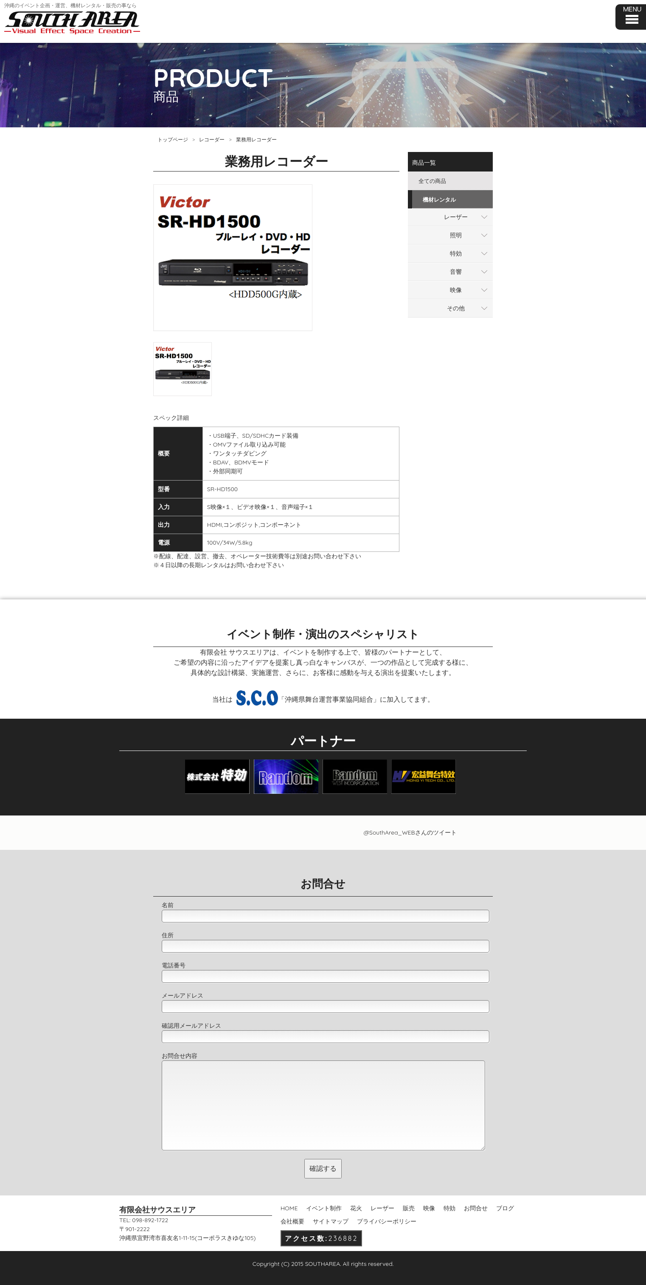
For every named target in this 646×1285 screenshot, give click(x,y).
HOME (289, 1208)
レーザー (456, 217)
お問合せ (476, 1208)
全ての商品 (432, 180)
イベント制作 (324, 1208)
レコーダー (212, 139)
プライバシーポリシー (386, 1221)
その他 (456, 308)
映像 (456, 290)
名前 (168, 905)
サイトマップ (330, 1221)
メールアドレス (182, 995)
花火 (356, 1208)
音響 (456, 272)
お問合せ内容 (179, 1056)
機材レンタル (439, 199)
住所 (168, 935)
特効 (456, 253)
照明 (456, 235)
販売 (409, 1208)
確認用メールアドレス (191, 1025)
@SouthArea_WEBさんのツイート (409, 832)
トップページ (172, 139)
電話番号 (173, 965)
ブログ (505, 1208)
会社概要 (292, 1221)
